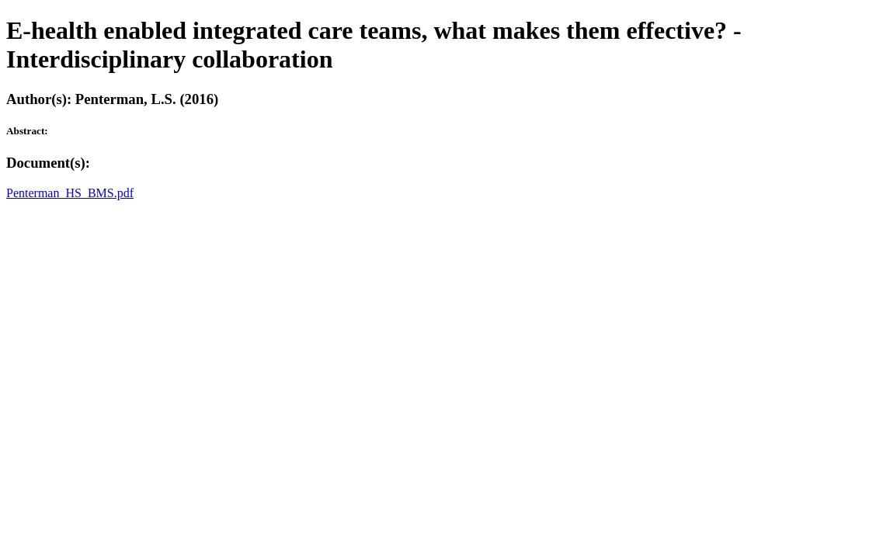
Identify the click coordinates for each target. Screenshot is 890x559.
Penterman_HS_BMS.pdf (70, 193)
